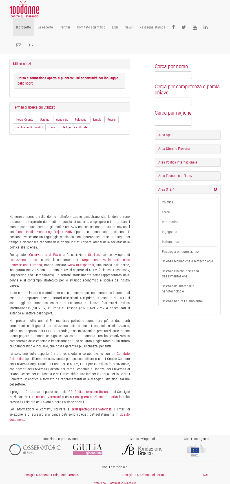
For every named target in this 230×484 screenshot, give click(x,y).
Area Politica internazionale (177, 162)
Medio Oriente (24, 119)
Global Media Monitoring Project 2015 (43, 231)
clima (52, 127)
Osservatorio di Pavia (45, 254)
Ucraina (44, 119)
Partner (65, 27)
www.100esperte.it (81, 265)
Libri (115, 27)
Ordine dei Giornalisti (46, 397)
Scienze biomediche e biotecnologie (187, 261)
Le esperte (45, 27)
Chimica (167, 202)
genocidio (62, 119)
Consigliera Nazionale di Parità (95, 397)
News (129, 27)
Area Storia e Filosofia (174, 148)
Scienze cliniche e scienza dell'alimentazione (180, 273)
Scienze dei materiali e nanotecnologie (178, 288)
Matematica (170, 241)
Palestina (80, 119)
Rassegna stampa (152, 27)
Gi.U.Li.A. (94, 254)
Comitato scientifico (91, 27)
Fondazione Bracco (23, 259)
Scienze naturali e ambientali (182, 301)
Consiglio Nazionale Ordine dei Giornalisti (51, 475)
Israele (97, 119)
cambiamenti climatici (29, 127)
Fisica (166, 212)
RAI (205, 475)
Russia (111, 119)
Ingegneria (169, 231)
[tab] (187, 135)
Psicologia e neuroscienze (180, 251)
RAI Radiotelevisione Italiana (89, 391)
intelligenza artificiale (74, 127)
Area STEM (166, 189)
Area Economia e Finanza (176, 175)
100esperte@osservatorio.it (91, 409)
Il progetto (23, 27)
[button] (30, 45)
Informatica (170, 222)
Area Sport (166, 135)
